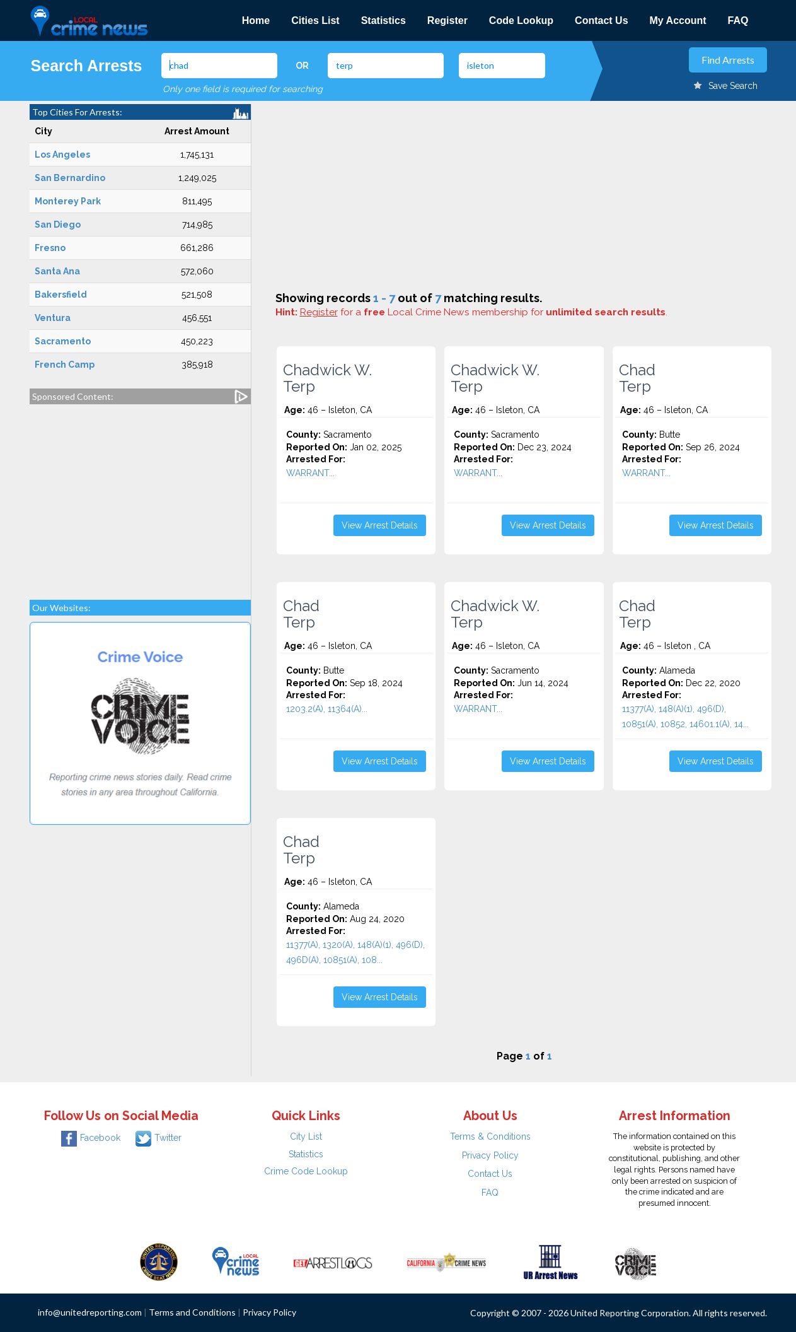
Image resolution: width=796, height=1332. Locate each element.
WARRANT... (310, 473)
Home (256, 20)
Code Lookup (521, 20)
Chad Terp (637, 378)
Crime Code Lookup (306, 1171)
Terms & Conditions (490, 1136)
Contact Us (601, 20)
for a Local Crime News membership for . (483, 312)
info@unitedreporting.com (90, 1312)
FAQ (738, 20)
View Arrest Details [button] (380, 525)
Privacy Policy (490, 1155)
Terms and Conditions (192, 1312)
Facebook (90, 1138)
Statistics (383, 20)
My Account (678, 20)
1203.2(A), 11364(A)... (326, 709)
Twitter (159, 1138)
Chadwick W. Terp (327, 378)
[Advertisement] (140, 495)
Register (447, 20)
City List (306, 1136)
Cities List (315, 20)
